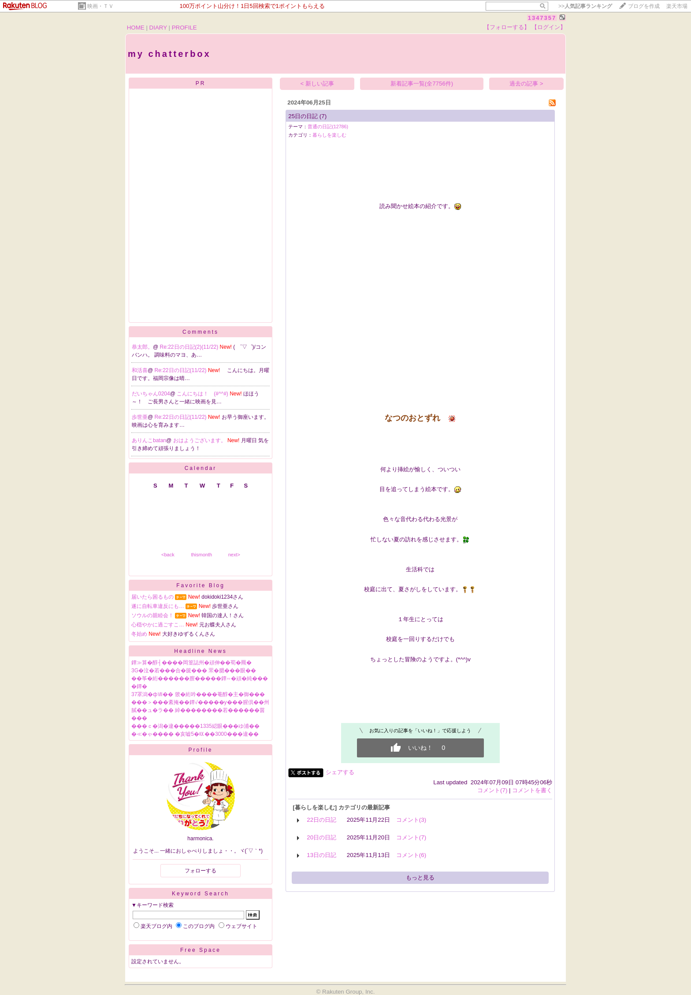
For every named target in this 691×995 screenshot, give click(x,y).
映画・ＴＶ (100, 6)
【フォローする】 (507, 27)
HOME (136, 27)
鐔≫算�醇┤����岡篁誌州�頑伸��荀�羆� (191, 663)
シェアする (340, 772)
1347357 (542, 18)
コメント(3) (411, 819)
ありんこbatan (149, 440)
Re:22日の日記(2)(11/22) (190, 347)
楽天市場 (676, 6)
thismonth (201, 554)
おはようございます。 (200, 440)
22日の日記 (321, 819)
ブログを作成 (644, 6)
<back (168, 554)
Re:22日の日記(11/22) (181, 370)
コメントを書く (532, 790)
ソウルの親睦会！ (152, 615)
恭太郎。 (142, 347)
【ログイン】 (548, 27)
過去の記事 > (526, 83)
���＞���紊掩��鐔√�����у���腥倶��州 (200, 702)
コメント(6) (411, 855)
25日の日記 (303, 116)
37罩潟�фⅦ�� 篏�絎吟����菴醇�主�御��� (198, 694)
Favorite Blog (200, 585)
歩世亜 (140, 417)
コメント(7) (492, 790)
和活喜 (140, 370)
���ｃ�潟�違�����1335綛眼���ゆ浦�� (195, 726)
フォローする (200, 871)
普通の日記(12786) (328, 126)
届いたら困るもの (152, 597)
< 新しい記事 (317, 83)
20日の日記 (321, 837)
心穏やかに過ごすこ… (157, 625)
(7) (323, 116)
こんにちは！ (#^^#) (203, 394)
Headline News (200, 651)
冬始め (139, 634)
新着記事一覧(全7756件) (421, 83)
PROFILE (184, 27)
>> (585, 6)
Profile (200, 750)
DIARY (158, 27)
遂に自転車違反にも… (157, 606)
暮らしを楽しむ (329, 135)
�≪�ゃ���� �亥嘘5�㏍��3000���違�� (195, 734)
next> (234, 554)
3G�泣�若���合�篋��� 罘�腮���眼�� (193, 670)
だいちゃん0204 (151, 394)
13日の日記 (321, 855)
